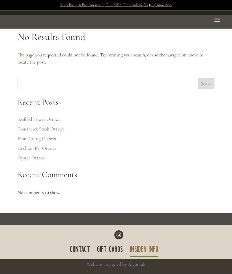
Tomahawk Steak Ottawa (41, 129)
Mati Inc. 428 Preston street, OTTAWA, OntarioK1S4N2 (104, 5)
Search (206, 83)
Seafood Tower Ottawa (39, 119)
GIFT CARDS (110, 250)
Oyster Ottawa (32, 158)
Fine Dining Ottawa (37, 139)
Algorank (136, 264)
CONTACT (80, 250)
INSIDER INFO (144, 250)
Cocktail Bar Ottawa (37, 148)
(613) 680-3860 (160, 5)
